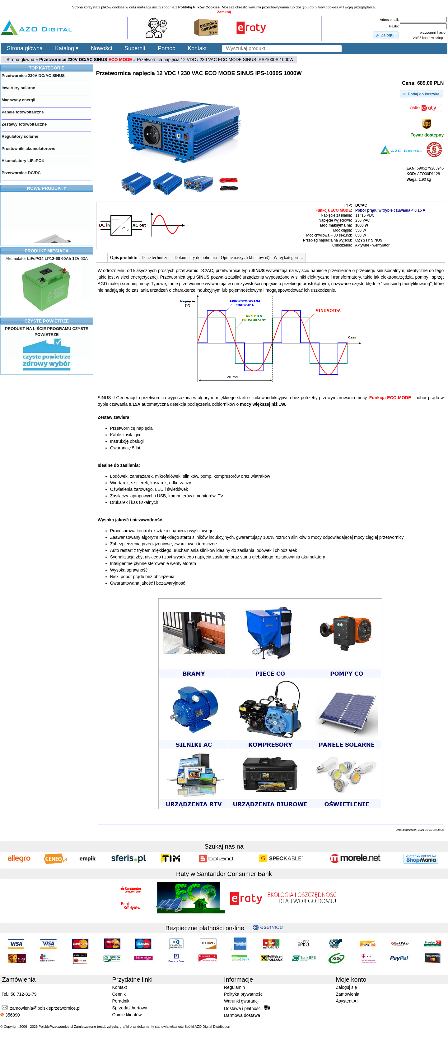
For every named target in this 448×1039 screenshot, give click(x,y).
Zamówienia (347, 994)
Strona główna (25, 48)
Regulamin (234, 987)
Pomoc (166, 48)
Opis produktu (124, 257)
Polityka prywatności (244, 994)
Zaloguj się (346, 987)
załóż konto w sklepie (429, 38)
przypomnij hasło (433, 32)
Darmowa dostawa (242, 1015)
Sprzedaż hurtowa (129, 1007)
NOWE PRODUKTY (46, 188)
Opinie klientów (127, 1014)
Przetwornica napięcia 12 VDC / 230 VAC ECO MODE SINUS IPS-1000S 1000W (215, 59)
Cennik (119, 994)
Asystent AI (347, 1000)
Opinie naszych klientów (245, 257)
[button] (386, 35)
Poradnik (120, 1000)
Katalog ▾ (66, 48)
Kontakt (197, 48)
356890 (10, 1015)
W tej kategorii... (288, 257)
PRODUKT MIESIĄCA (47, 250)
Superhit (134, 48)
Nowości (101, 48)
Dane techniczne (156, 257)
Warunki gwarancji (241, 1000)
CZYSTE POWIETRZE (47, 320)
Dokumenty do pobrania (196, 257)
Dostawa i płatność (247, 1008)
